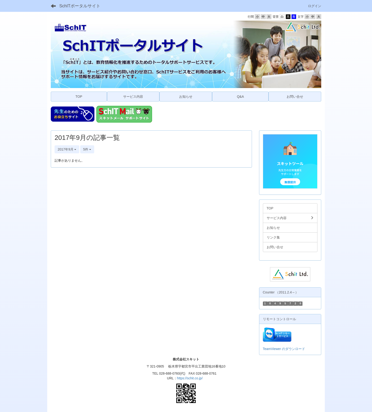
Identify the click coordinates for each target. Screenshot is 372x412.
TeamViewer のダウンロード (284, 349)
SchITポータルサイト (79, 6)
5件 (87, 149)
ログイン (314, 6)
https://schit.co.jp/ (190, 378)
